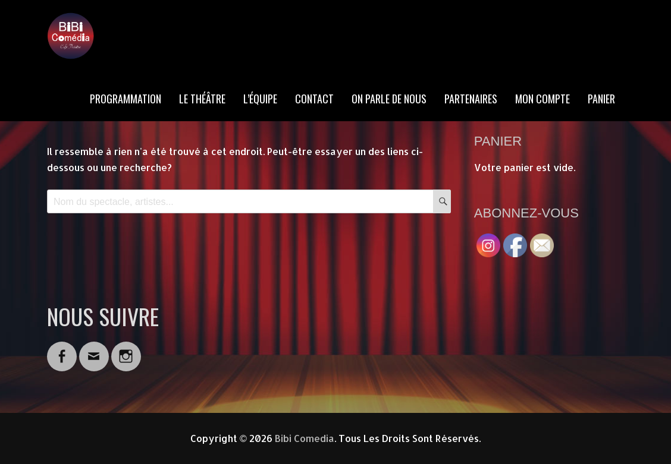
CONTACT (314, 98)
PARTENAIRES (470, 98)
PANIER (601, 98)
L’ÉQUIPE (260, 98)
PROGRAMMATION (125, 98)
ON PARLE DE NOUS (389, 98)
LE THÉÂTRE (202, 98)
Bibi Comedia (304, 438)
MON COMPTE (542, 98)
